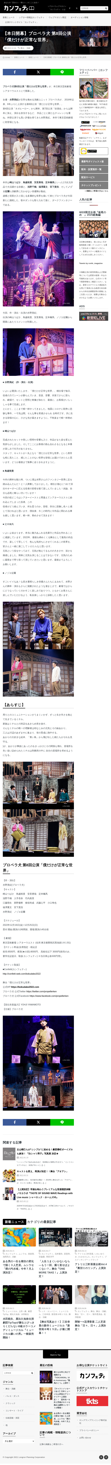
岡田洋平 (50, 1257)
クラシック (10, 1405)
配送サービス (88, 178)
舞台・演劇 (25, 49)
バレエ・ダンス (12, 1397)
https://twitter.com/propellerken (41, 992)
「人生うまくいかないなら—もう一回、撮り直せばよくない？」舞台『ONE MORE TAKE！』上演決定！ (54, 1270)
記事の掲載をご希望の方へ (51, 1446)
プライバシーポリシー (89, 1432)
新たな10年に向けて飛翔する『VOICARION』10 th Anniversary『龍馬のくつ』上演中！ (62, 1378)
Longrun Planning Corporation (32, 1459)
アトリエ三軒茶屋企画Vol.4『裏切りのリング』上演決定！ (91, 1269)
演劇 (14, 1257)
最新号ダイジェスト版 (92, 162)
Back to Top (55, 1356)
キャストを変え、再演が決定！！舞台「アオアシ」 (44, 1172)
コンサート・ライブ (14, 1412)
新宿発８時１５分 (59, 1315)
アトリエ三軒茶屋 (85, 1254)
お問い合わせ (85, 1439)
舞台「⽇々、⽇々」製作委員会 (88, 1315)
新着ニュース (9, 17)
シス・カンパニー (49, 1312)
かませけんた (84, 1257)
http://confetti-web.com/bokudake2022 (22, 974)
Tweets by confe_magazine (91, 264)
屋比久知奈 (15, 1315)
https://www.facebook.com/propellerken (49, 997)
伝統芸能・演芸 (12, 1419)
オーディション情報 (79, 17)
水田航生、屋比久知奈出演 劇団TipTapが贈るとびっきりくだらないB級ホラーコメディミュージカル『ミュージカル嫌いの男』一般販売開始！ (19, 1329)
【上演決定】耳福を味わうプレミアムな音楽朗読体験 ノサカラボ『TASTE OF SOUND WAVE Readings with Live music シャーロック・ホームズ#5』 (45, 1194)
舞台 (93, 1312)
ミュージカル (11, 1312)
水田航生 (25, 1315)
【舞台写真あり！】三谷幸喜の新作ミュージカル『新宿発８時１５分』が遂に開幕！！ (54, 1329)
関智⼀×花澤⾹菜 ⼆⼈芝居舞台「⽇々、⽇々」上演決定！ (90, 1327)
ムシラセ (22, 1254)
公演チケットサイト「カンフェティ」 (21, 22)
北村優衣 (59, 1254)
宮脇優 (42, 1257)
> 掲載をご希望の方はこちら (96, 192)
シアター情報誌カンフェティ (31, 17)
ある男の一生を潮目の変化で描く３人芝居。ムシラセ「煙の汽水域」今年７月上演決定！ (18, 1268)
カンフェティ (11, 1254)
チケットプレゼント (91, 186)
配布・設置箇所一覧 (91, 170)
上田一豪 (22, 1312)
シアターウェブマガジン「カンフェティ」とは (57, 7)
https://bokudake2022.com (25, 988)
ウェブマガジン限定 (57, 17)
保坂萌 (31, 1254)
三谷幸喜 (46, 1315)
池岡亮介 (7, 1257)
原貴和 (67, 1254)
